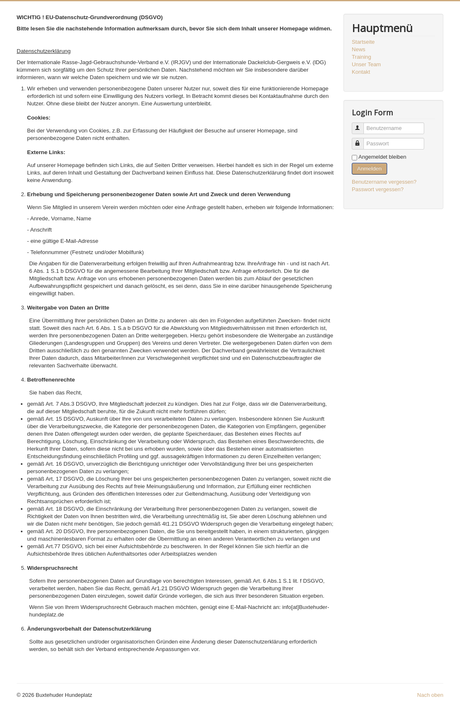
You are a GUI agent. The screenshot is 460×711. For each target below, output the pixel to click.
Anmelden (369, 168)
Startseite (363, 42)
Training (361, 57)
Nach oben (430, 695)
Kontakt (361, 72)
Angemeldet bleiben (382, 157)
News (359, 49)
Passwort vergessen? (377, 189)
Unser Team (366, 64)
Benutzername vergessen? (384, 182)
